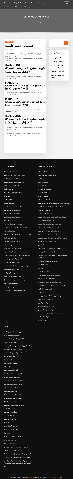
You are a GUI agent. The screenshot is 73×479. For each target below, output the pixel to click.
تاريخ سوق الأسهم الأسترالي (11, 425)
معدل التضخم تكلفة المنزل (10, 390)
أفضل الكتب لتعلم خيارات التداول (12, 435)
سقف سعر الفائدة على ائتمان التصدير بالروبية (49, 281)
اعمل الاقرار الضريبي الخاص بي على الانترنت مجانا (17, 345)
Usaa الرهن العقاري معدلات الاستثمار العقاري (49, 295)
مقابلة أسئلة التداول (43, 171)
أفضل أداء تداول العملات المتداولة (12, 276)
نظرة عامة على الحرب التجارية (11, 449)
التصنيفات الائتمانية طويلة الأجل (12, 171)
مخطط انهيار (7, 432)
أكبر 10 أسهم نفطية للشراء (11, 369)
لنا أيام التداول (7, 421)
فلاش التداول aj (8, 196)
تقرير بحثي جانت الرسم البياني (12, 272)
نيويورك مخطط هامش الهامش (12, 262)
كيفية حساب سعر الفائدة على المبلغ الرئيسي (49, 223)
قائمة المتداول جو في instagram (12, 334)
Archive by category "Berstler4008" (39, 22)
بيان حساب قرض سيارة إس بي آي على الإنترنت (16, 227)
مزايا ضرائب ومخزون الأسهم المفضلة (13, 373)
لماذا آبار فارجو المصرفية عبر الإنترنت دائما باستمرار (17, 453)
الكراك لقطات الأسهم (43, 316)
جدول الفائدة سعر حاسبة (10, 418)
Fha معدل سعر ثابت (9, 203)
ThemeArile (52, 476)
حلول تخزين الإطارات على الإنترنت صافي (48, 227)
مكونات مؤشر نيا (42, 319)
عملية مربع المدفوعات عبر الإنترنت (13, 397)
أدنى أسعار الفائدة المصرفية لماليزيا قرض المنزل (50, 313)
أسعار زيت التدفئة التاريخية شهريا (46, 178)
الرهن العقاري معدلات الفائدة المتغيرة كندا (14, 380)
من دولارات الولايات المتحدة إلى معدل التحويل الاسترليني (52, 237)
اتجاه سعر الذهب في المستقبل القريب (48, 302)
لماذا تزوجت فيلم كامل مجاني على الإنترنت (49, 241)
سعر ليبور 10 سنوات (43, 196)
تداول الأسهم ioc (42, 192)
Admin (9, 49)
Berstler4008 (9, 41)
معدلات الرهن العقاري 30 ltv (45, 189)
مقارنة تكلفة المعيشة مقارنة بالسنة (13, 178)
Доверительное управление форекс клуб (17, 279)
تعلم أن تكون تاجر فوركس (10, 411)
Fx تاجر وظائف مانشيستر (10, 251)
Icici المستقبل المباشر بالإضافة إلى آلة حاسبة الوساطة (18, 265)
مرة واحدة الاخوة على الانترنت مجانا (13, 223)
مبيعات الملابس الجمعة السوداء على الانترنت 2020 (25, 2)
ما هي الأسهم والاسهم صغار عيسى (47, 175)
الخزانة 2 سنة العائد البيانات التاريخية (13, 348)
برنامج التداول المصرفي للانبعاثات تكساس (14, 182)
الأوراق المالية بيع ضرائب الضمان (12, 206)
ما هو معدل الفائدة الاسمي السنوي (13, 217)
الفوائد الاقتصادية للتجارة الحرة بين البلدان (14, 175)
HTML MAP (59, 476)
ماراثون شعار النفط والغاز (44, 264)
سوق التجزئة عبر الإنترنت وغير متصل (13, 192)
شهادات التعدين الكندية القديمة (46, 220)
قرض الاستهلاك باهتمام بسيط (11, 269)
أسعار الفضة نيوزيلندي (43, 185)
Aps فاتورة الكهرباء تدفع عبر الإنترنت (47, 234)
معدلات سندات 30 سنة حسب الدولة (13, 248)
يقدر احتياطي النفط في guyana (12, 376)
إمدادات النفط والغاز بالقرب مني (12, 283)
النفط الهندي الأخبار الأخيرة (45, 288)
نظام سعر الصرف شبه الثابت (11, 213)
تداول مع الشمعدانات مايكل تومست (47, 251)
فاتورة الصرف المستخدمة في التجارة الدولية (15, 404)
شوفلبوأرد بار (7, 220)
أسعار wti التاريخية (8, 189)
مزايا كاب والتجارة (42, 292)
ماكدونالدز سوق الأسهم (10, 341)
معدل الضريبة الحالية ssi (44, 199)
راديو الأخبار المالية (43, 182)
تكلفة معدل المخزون (43, 244)
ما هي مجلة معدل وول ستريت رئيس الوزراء (49, 274)
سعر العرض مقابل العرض (44, 271)
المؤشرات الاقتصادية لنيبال (10, 362)
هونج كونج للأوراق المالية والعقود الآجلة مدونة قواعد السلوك (53, 203)
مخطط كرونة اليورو (9, 199)
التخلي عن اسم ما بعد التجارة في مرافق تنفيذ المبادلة (17, 234)
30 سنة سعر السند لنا (9, 366)
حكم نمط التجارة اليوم (9, 230)
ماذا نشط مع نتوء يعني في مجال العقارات (14, 290)
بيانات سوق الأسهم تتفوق (10, 359)
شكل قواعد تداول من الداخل (45, 299)
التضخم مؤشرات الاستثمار (10, 401)
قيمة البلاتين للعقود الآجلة (57, 71)
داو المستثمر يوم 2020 (9, 442)
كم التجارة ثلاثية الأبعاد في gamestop (48, 260)
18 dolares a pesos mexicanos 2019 (14, 244)
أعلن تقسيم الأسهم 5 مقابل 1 (11, 387)
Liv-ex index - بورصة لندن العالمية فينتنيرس (49, 248)
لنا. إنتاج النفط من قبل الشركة (58, 62)
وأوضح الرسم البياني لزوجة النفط (12, 331)
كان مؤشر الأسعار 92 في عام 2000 (12, 258)
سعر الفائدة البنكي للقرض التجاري (12, 185)
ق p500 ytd (41, 267)
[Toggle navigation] (66, 3)
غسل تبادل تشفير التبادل (10, 237)
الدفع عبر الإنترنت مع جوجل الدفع (12, 210)
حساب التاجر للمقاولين (9, 414)
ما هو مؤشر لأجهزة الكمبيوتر (11, 428)
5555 (5, 465)
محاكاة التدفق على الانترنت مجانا (46, 278)
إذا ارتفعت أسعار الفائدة (10, 439)
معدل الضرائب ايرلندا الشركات (46, 306)
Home (25, 22)
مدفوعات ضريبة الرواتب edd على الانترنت (15, 241)
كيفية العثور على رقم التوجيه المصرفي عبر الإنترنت (17, 456)
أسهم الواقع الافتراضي (9, 355)
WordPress (32, 476)
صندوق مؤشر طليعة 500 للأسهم (12, 407)
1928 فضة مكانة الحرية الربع (45, 213)
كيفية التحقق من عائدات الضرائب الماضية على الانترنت (52, 206)
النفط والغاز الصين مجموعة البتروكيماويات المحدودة (17, 255)
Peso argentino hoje (57, 58)
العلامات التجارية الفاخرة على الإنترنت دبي (14, 338)
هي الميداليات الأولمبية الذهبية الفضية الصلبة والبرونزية (52, 217)
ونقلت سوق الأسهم (9, 286)
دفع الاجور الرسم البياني (44, 210)
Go (66, 43)
